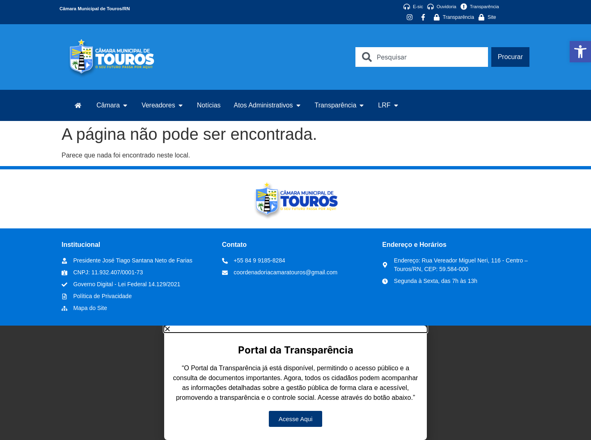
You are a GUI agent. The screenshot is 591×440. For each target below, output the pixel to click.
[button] (295, 329)
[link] (580, 51)
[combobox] (421, 57)
